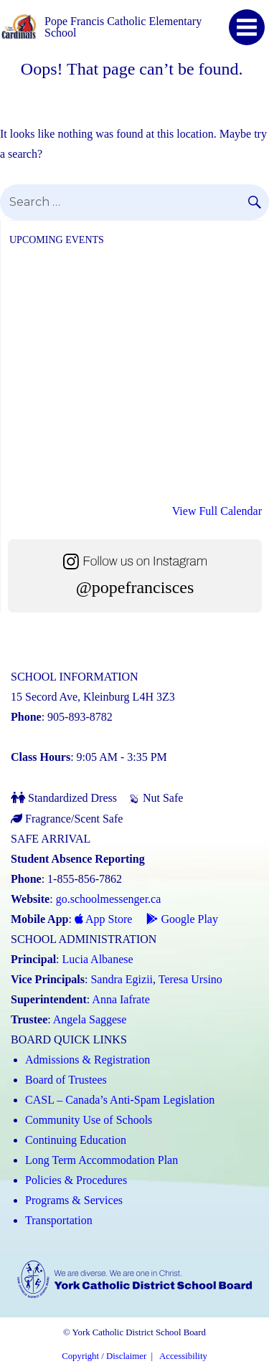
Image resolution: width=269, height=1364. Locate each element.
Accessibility (183, 1356)
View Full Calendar (217, 511)
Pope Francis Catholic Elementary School (123, 27)
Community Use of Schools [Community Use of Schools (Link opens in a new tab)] (88, 1120)
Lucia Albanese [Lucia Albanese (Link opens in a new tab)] (97, 959)
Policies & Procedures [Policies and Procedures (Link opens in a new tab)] (76, 1180)
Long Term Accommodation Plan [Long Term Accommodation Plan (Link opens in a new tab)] (101, 1160)
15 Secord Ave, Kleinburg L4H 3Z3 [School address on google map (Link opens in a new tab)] (93, 697)
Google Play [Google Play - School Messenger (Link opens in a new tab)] (182, 919)
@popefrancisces (135, 587)
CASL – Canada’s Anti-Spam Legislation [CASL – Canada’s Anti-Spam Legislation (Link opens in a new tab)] (119, 1100)
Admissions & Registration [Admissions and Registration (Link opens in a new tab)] (87, 1059)
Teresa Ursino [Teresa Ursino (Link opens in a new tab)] (190, 979)
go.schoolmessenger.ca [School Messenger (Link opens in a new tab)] (108, 899)
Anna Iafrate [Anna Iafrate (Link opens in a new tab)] (120, 999)
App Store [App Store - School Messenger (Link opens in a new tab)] (103, 919)
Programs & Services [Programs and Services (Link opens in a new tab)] (74, 1200)
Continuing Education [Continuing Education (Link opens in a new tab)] (75, 1140)
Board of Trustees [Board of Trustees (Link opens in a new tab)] (66, 1080)
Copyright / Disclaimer (104, 1356)
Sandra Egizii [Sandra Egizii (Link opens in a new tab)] (121, 979)
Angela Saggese (90, 1019)
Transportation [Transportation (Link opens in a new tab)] (59, 1220)
